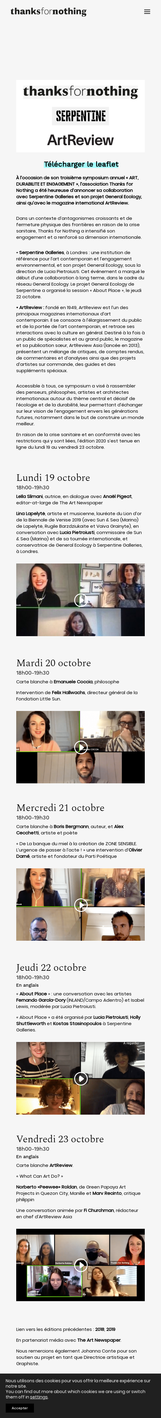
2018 (99, 1329)
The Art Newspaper (98, 1340)
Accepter (20, 1408)
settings (39, 1397)
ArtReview (30, 307)
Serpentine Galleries (41, 252)
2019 (110, 1329)
